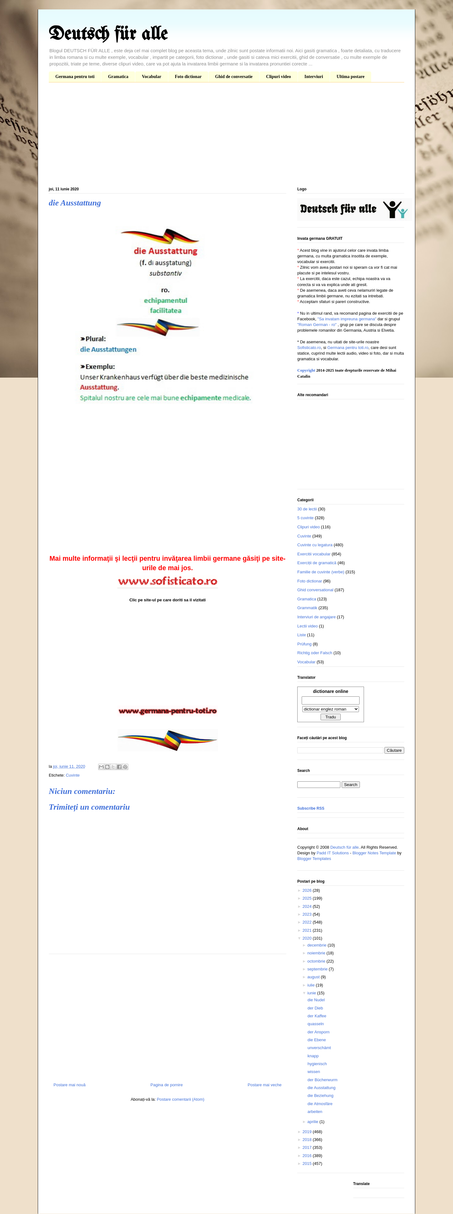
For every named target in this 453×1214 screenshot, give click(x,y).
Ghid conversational (315, 589)
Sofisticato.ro (309, 347)
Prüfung (304, 644)
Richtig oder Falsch (314, 652)
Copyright (306, 370)
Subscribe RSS (310, 808)
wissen (313, 1071)
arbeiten (314, 1111)
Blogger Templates (314, 858)
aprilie (313, 1121)
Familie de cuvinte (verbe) (320, 572)
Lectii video (307, 626)
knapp (312, 1056)
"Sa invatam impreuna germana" (346, 319)
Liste (301, 634)
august (314, 977)
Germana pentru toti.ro (347, 347)
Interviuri (314, 76)
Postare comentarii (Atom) (180, 1099)
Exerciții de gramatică (316, 562)
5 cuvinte (305, 517)
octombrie (317, 961)
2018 (307, 1139)
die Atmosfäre (320, 1103)
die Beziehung (320, 1095)
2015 (307, 1163)
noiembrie (317, 953)
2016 (307, 1155)
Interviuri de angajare (316, 617)
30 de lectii (307, 509)
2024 (307, 906)
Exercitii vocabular (314, 554)
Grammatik (307, 607)
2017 (307, 1147)
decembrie (317, 945)
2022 (307, 922)
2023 (307, 914)
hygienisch (317, 1063)
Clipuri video (278, 76)
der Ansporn (318, 1032)
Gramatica (118, 76)
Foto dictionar (188, 76)
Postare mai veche (265, 1084)
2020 (307, 938)
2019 (307, 1131)
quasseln (315, 1023)
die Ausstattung (321, 1087)
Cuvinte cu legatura (315, 544)
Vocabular (151, 76)
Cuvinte (73, 775)
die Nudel (316, 1000)
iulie (311, 985)
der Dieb (315, 1008)
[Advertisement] (226, 136)
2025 (307, 898)
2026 (307, 890)
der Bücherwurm (322, 1079)
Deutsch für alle (108, 34)
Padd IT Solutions (332, 853)
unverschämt (319, 1047)
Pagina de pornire (166, 1084)
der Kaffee (316, 1016)
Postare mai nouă (69, 1084)
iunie (312, 993)
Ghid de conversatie (234, 76)
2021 (307, 930)
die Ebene (316, 1039)
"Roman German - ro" (317, 324)
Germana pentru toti (74, 76)
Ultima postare (351, 76)
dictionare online (330, 691)
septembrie (318, 969)
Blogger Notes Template (374, 853)
